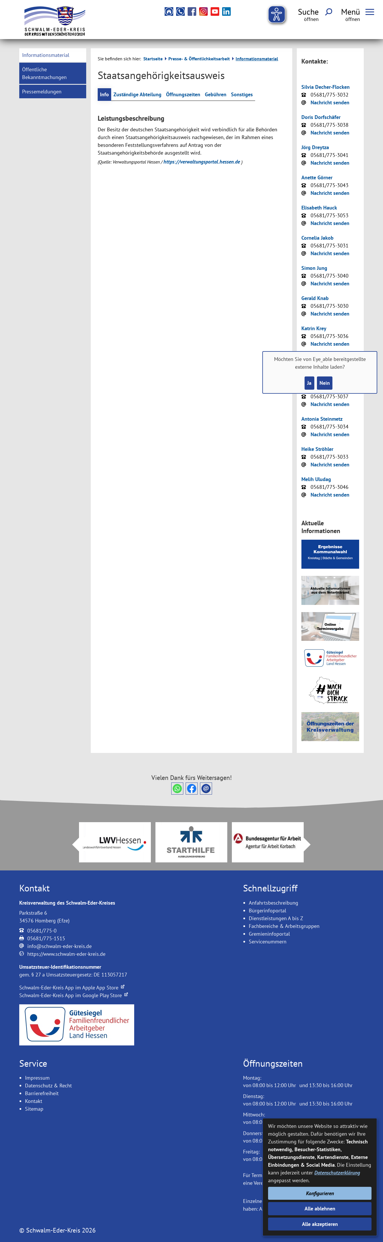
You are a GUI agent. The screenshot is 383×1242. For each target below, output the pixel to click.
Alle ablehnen (320, 1208)
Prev (72, 844)
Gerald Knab (315, 298)
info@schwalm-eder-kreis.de (59, 946)
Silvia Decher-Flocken (325, 87)
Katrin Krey (313, 328)
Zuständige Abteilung (137, 94)
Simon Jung (314, 268)
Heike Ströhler (317, 449)
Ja (309, 383)
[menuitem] (52, 55)
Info (104, 94)
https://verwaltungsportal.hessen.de (202, 161)
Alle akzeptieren (320, 1224)
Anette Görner (316, 177)
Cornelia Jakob (317, 237)
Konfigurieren (320, 1193)
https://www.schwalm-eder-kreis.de (66, 954)
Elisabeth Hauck (319, 207)
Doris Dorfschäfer (320, 117)
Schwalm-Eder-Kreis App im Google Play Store (73, 995)
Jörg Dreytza (315, 147)
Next (310, 844)
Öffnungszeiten (183, 94)
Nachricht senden (330, 102)
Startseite (153, 58)
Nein (325, 383)
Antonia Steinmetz (321, 419)
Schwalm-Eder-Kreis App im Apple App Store (71, 987)
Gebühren (215, 94)
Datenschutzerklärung (337, 1172)
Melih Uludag (316, 479)
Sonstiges (242, 94)
